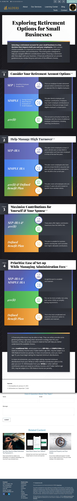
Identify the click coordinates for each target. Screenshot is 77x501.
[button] (25, 6)
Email (40, 396)
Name (4, 396)
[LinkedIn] (59, 1)
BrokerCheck (59, 485)
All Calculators (24, 498)
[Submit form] (7, 420)
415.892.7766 (4, 1)
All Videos (23, 496)
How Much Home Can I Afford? (35, 451)
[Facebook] (63, 1)
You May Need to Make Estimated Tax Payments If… (13, 452)
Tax (22, 490)
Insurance (23, 488)
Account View (72, 1)
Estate (22, 486)
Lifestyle (23, 493)
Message (5, 406)
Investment (23, 485)
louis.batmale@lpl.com (16, 1)
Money (22, 491)
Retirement (23, 483)
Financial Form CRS (38, 482)
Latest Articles (24, 494)
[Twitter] (55, 1)
